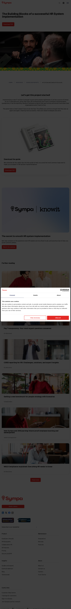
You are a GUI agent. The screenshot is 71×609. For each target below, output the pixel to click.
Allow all (58, 318)
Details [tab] (35, 295)
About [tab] (59, 295)
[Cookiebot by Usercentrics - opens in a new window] (61, 290)
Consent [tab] (12, 295)
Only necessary (35, 318)
